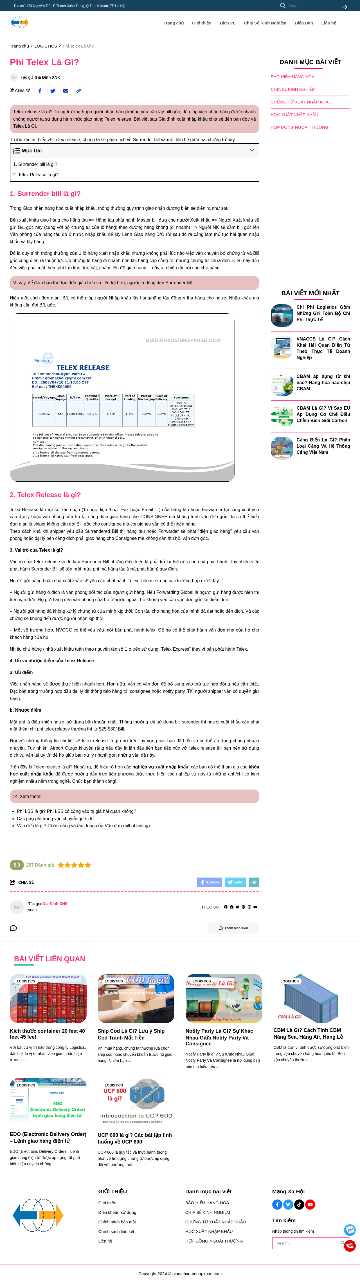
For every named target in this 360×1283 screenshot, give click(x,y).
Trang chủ (173, 23)
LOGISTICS (26, 981)
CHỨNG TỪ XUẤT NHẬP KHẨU (301, 101)
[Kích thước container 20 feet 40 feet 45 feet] (48, 998)
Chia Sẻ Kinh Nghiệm (265, 23)
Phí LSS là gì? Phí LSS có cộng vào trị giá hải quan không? (76, 811)
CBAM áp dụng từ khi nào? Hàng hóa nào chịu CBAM (323, 382)
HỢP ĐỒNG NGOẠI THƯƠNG (299, 127)
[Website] (231, 907)
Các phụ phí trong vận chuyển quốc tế (55, 818)
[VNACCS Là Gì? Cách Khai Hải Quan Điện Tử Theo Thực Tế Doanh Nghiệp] (282, 347)
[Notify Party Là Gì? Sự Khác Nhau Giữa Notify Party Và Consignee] (224, 998)
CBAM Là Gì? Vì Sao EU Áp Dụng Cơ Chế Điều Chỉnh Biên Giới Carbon (323, 414)
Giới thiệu (202, 23)
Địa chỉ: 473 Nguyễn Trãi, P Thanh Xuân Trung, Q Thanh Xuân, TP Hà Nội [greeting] (69, 6)
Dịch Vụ (228, 23)
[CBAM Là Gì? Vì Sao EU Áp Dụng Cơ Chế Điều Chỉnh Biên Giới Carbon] (282, 416)
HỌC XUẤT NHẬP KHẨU (294, 114)
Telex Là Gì (24, 126)
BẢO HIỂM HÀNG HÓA (293, 76)
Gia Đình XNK (47, 77)
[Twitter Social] (288, 1204)
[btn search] (344, 7)
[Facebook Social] (277, 1204)
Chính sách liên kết (116, 1231)
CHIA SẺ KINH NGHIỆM (293, 89)
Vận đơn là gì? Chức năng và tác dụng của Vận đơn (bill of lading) (83, 825)
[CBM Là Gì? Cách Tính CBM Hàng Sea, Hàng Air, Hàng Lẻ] (312, 998)
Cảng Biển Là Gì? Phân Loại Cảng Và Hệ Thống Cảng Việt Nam (323, 445)
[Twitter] (237, 907)
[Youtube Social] (310, 1204)
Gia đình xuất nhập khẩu (183, 119)
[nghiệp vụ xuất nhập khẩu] (160, 767)
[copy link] (78, 90)
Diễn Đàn (304, 23)
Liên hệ (328, 23)
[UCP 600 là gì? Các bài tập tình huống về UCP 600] (136, 1102)
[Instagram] (249, 907)
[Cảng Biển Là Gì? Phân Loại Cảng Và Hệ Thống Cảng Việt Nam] (282, 448)
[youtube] (255, 907)
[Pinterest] (243, 907)
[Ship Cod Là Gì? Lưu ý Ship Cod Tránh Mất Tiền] (136, 998)
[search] (312, 5)
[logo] (20, 30)
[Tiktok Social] (299, 1204)
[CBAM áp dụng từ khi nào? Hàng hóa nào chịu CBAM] (282, 384)
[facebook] (226, 907)
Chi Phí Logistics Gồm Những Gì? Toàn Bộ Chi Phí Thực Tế (323, 313)
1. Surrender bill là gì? (35, 164)
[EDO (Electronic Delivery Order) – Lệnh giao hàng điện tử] (48, 1102)
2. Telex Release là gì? (36, 174)
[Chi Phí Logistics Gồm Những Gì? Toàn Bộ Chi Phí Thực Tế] (282, 315)
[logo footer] (50, 1215)
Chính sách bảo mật (117, 1221)
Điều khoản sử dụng (117, 1212)
